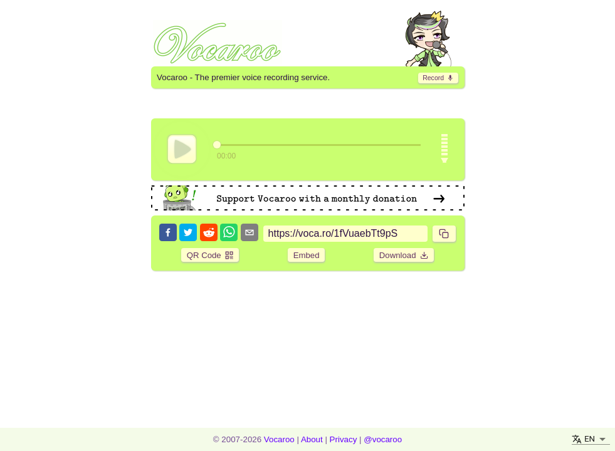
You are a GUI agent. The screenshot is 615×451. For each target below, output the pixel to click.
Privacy (343, 439)
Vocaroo (279, 439)
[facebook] (168, 233)
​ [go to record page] (438, 77)
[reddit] (209, 233)
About (312, 439)
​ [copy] (444, 234)
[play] (182, 149)
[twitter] (188, 233)
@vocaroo (383, 439)
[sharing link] (345, 234)
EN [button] (589, 438)
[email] (249, 233)
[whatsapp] (229, 233)
